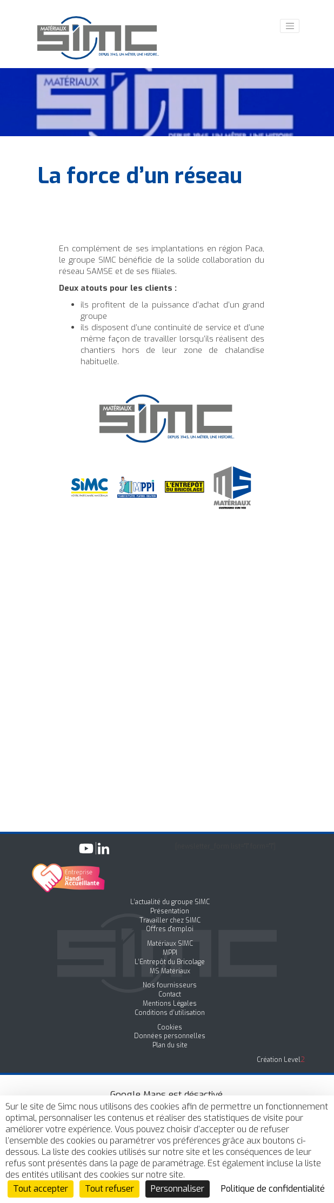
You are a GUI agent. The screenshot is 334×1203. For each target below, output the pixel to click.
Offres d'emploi (169, 929)
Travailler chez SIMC (170, 920)
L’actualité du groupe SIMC (170, 902)
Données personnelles (169, 1036)
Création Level (281, 1059)
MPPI (170, 952)
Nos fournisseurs (170, 985)
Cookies (169, 1027)
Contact (169, 994)
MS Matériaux (170, 971)
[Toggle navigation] (289, 26)
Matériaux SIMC (170, 943)
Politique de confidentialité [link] (273, 1188)
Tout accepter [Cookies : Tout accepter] (40, 1188)
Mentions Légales (170, 1003)
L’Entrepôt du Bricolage (170, 962)
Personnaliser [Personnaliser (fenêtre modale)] (177, 1188)
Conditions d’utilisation (170, 1012)
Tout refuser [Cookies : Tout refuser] (109, 1188)
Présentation (169, 911)
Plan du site (170, 1045)
